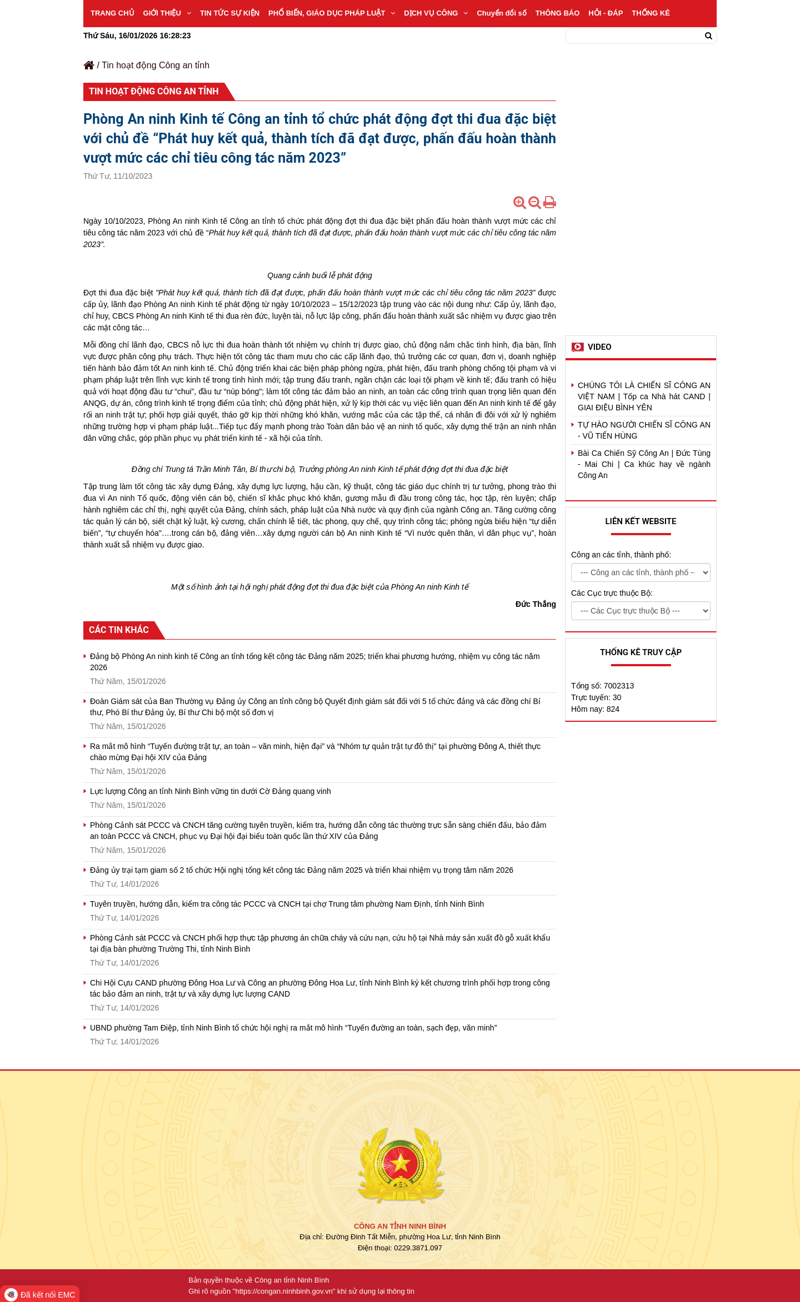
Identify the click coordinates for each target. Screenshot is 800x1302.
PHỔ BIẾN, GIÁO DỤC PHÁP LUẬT (331, 13)
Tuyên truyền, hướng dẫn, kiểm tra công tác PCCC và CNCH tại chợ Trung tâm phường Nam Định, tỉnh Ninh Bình (287, 903)
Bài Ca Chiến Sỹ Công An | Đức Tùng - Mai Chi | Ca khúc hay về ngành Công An (644, 464)
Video (600, 347)
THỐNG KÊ (651, 13)
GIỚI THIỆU (167, 13)
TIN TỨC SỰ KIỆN (229, 13)
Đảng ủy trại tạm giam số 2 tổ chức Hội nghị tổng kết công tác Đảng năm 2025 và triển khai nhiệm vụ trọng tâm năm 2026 (301, 870)
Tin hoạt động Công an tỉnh (155, 65)
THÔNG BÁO (557, 13)
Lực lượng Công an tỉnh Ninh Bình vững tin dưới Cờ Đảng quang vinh (210, 791)
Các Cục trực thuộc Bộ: (612, 593)
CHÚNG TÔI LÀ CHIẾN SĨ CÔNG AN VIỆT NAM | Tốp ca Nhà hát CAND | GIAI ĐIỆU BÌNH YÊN (644, 396)
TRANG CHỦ (112, 13)
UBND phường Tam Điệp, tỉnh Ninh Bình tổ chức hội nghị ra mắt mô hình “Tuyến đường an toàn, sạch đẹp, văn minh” (293, 1027)
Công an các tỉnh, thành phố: (621, 554)
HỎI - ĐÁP (605, 13)
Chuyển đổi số (501, 13)
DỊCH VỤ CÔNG (436, 13)
